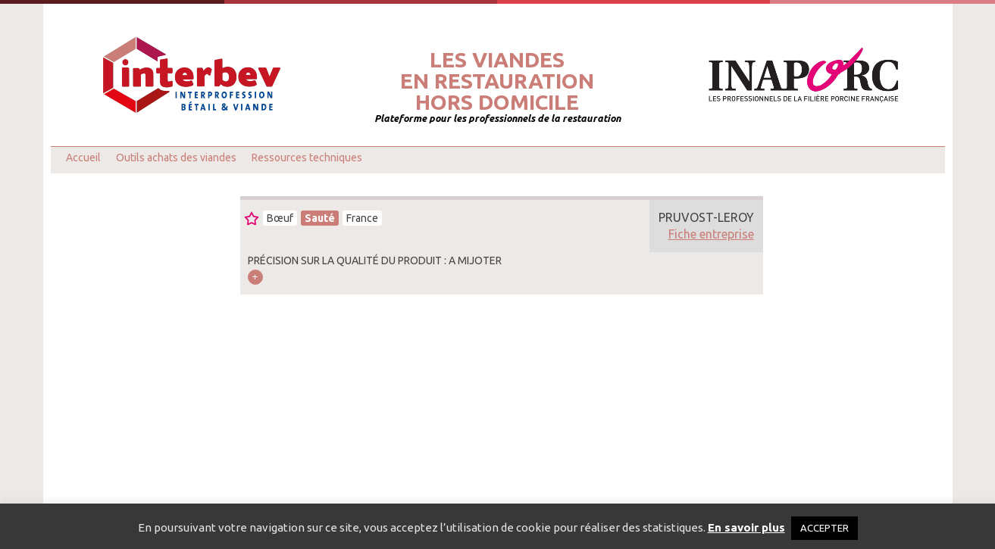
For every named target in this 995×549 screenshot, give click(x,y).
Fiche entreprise (711, 234)
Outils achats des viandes (176, 157)
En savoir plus (746, 527)
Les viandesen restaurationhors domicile (497, 81)
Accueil (83, 157)
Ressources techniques (307, 157)
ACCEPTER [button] (824, 527)
